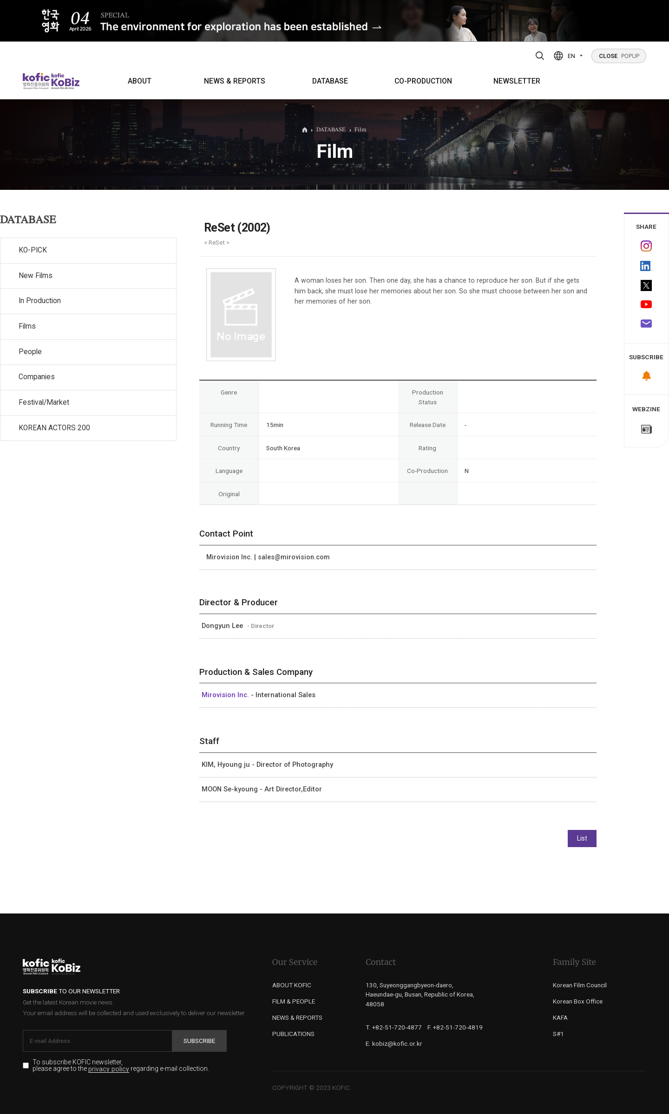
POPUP (619, 55)
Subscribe (199, 1040)
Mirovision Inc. (226, 695)
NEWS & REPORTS (234, 81)
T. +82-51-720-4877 (394, 1027)
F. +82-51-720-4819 (455, 1027)
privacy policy (108, 1069)
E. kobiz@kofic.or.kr (394, 1043)
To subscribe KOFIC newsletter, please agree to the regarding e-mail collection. (121, 1066)
